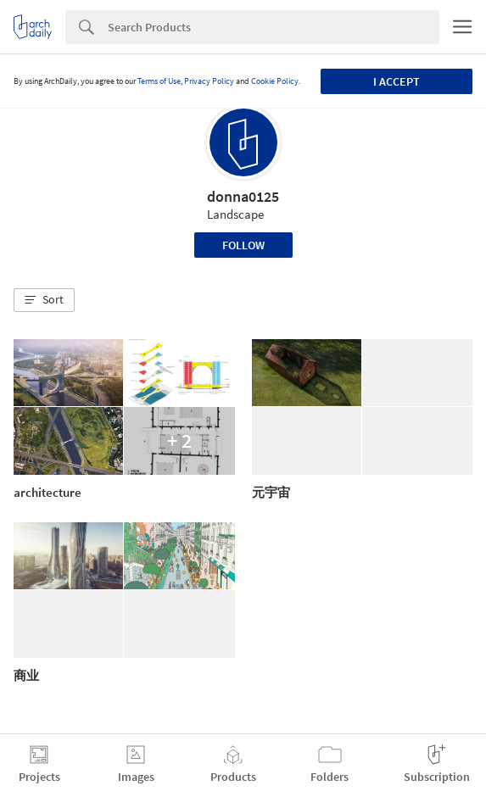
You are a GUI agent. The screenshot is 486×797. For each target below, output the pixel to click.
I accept (396, 81)
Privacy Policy (209, 80)
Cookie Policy (275, 80)
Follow (243, 245)
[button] (44, 300)
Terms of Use (159, 80)
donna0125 (243, 196)
